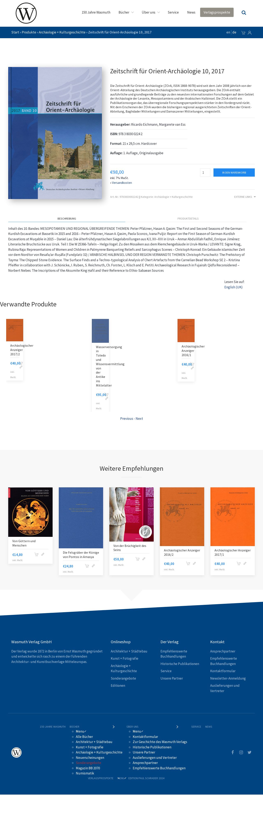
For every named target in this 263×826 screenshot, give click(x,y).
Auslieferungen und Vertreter (155, 757)
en (228, 32)
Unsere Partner (171, 678)
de (234, 32)
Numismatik (85, 773)
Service (173, 12)
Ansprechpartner (222, 651)
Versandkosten (122, 183)
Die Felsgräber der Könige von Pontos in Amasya (81, 554)
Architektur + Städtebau (129, 651)
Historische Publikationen (179, 663)
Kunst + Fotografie (124, 658)
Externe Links (245, 197)
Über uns (148, 12)
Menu (80, 731)
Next (139, 418)
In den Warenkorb (234, 172)
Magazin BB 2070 (88, 768)
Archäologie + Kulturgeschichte (62, 32)
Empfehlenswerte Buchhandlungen (159, 768)
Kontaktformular (222, 671)
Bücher (124, 12)
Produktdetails (188, 218)
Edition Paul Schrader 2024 (146, 778)
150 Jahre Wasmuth (96, 12)
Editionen (118, 685)
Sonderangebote (123, 678)
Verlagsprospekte (217, 12)
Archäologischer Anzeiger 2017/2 (21, 349)
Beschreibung (67, 218)
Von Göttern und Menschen (24, 543)
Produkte (29, 32)
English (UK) (233, 287)
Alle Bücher (84, 736)
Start (15, 32)
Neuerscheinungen (90, 757)
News (191, 12)
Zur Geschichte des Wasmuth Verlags (160, 742)
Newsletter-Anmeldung (228, 678)
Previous (126, 418)
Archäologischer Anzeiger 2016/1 (193, 350)
